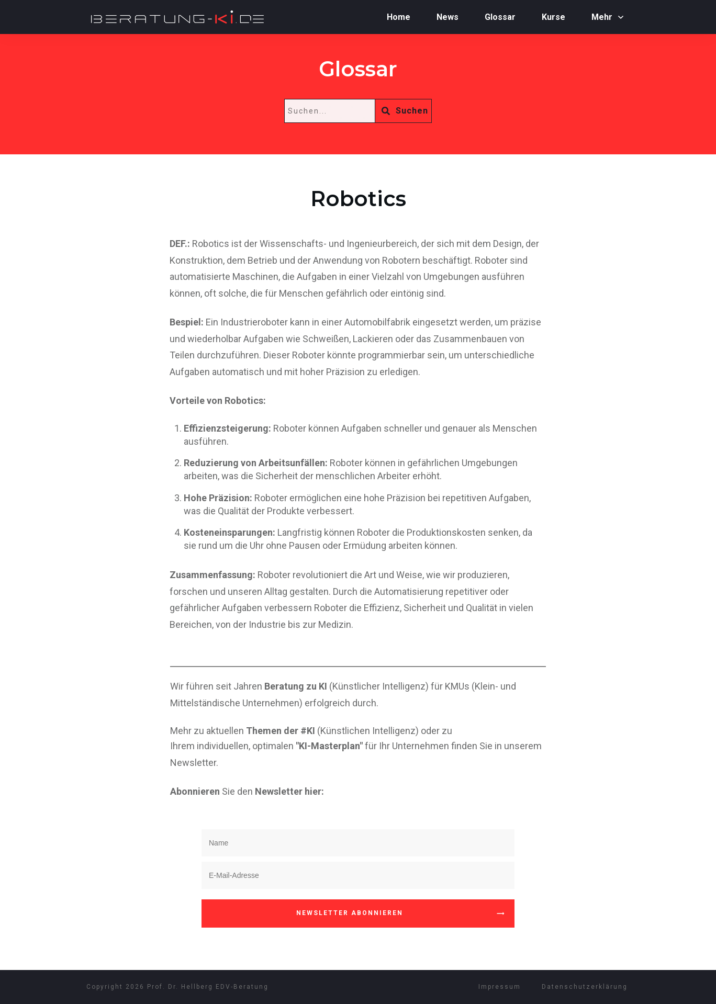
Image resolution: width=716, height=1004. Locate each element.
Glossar (358, 69)
